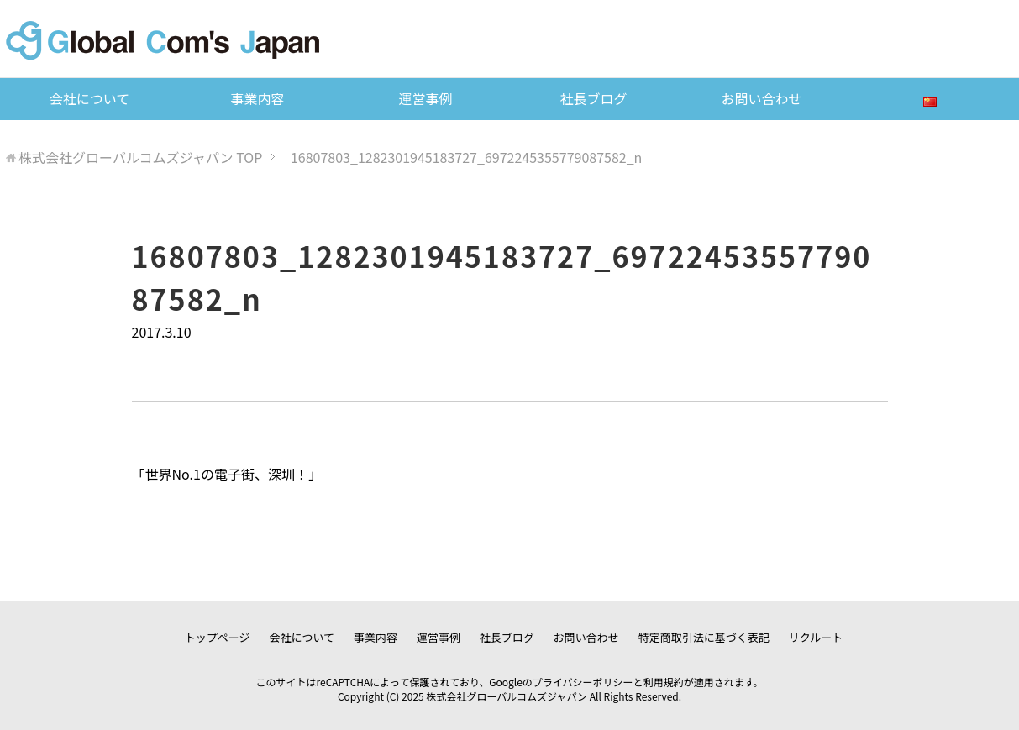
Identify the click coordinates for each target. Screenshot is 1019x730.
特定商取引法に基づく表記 (704, 637)
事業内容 (257, 98)
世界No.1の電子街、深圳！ (226, 474)
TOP (140, 157)
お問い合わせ (761, 98)
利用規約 (663, 682)
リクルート (816, 637)
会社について (90, 98)
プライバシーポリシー (583, 682)
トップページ (217, 637)
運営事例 (425, 98)
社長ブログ (593, 98)
